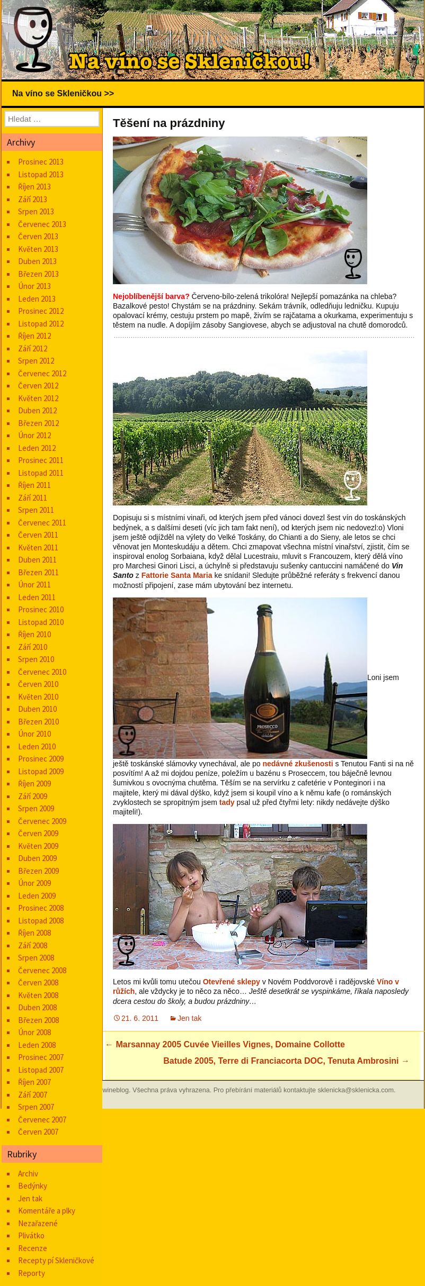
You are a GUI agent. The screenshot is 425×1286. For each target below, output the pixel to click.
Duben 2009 (37, 858)
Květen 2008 (38, 995)
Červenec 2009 (42, 821)
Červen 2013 (38, 236)
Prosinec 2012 (41, 311)
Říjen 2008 (34, 933)
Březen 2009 (38, 871)
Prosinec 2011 (41, 460)
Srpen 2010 (36, 659)
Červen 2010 (38, 684)
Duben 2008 (37, 1007)
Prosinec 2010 (41, 609)
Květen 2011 (38, 547)
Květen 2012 (38, 398)
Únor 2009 (34, 883)
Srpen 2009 (36, 808)
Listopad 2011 (41, 473)
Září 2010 (32, 647)
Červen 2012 (38, 386)
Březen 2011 (38, 572)
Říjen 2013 (34, 187)
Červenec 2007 (42, 1120)
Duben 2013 (37, 261)
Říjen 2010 (34, 634)
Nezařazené (38, 1223)
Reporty (31, 1273)
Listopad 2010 (41, 622)
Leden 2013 (37, 299)
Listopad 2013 (41, 174)
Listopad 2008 (41, 921)
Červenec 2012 (42, 373)
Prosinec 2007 (41, 1057)
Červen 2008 (38, 982)
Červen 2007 (38, 1132)
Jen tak (189, 1018)
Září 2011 (32, 498)
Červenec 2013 (42, 224)
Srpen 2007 (36, 1107)
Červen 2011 (38, 535)
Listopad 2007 (41, 1070)
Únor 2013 (34, 286)
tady (227, 802)
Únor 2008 (34, 1032)
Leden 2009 (37, 896)
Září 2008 (32, 945)
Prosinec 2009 (41, 759)
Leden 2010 (37, 746)
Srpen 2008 (36, 958)
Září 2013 (32, 199)
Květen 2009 (38, 846)
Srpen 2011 (36, 510)
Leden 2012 (37, 448)
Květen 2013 (38, 249)
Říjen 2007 (34, 1082)
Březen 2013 (38, 274)
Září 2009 (32, 796)
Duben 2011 (37, 560)
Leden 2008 (37, 1045)
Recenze (32, 1248)
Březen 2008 (38, 1020)
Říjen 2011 (34, 485)
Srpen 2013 (36, 211)
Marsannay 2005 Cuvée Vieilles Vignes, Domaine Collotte (225, 1044)
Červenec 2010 (42, 672)
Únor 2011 (34, 584)
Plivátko (31, 1235)
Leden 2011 (37, 597)
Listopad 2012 (41, 324)
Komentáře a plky (46, 1211)
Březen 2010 (38, 722)
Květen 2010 (38, 697)
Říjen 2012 (34, 336)
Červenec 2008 (42, 970)
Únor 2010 (34, 734)
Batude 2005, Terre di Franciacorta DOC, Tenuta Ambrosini (286, 1060)
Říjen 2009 (34, 783)
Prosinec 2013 (41, 162)
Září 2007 (32, 1095)
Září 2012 (32, 348)
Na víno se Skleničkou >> (63, 93)
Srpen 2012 (36, 361)
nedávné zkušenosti (297, 763)
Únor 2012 (34, 435)
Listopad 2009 (41, 771)
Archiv (28, 1174)
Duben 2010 (37, 709)
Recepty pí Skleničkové (56, 1260)
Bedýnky (32, 1186)
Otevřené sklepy (231, 981)
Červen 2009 (38, 833)
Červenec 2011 (42, 523)
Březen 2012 (38, 423)
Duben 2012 (37, 410)
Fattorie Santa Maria (176, 575)
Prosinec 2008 (41, 908)
